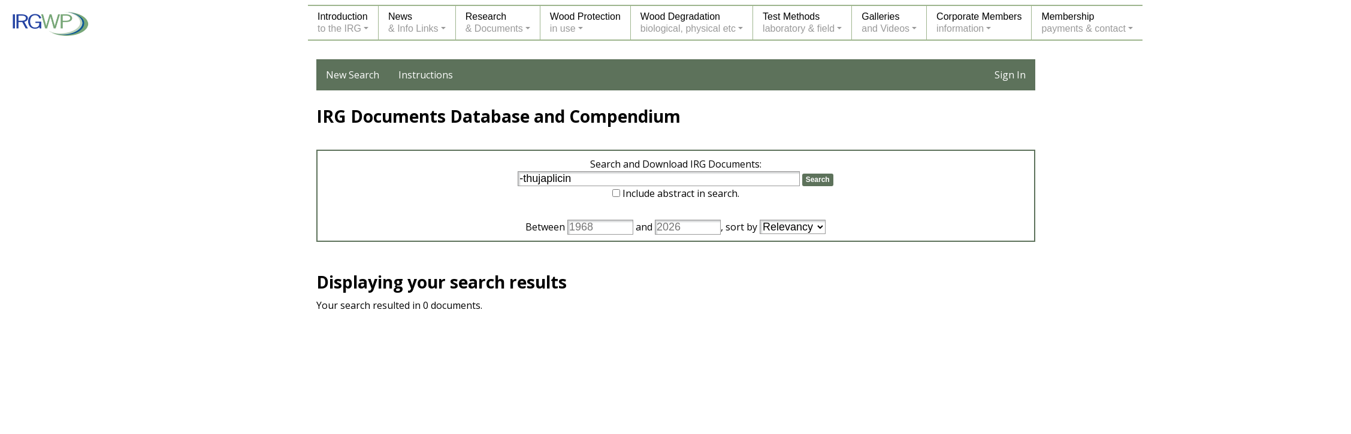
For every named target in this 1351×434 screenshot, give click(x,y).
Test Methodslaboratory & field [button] (799, 22)
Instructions (425, 74)
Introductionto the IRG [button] (343, 22)
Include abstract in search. (680, 193)
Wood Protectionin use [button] (585, 22)
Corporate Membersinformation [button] (978, 22)
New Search (352, 74)
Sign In (1010, 74)
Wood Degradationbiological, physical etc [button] (688, 22)
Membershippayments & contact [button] (1083, 22)
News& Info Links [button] (413, 22)
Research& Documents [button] (494, 22)
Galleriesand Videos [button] (885, 22)
